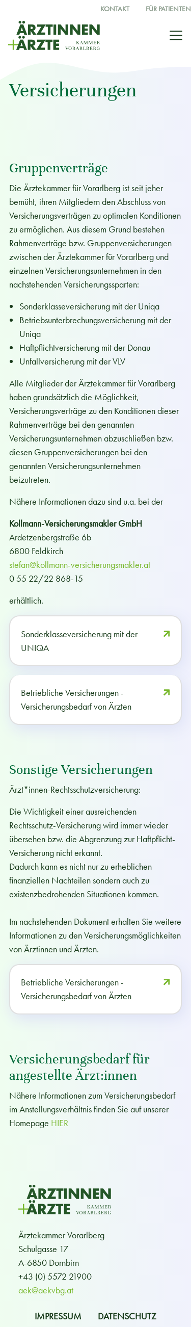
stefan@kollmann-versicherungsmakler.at (79, 564)
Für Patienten (168, 9)
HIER (59, 1123)
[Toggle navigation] (176, 35)
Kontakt (114, 9)
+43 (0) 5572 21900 (55, 1276)
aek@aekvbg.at (45, 1290)
